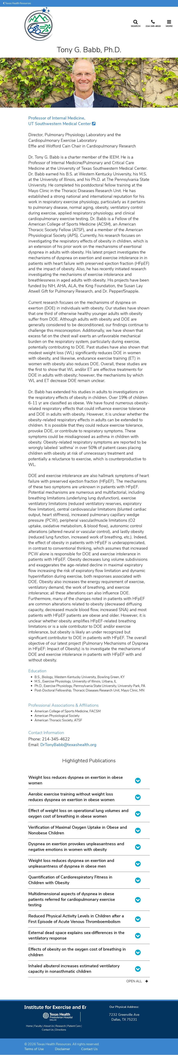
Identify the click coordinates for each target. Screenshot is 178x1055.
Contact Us (47, 1030)
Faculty (38, 1026)
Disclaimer (62, 1049)
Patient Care (74, 1026)
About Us (49, 1026)
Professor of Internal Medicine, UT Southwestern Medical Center (59, 121)
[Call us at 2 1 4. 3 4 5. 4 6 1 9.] (153, 24)
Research (61, 1026)
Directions (60, 1030)
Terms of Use (34, 1049)
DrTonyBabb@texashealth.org (68, 745)
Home (29, 1026)
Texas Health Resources (17, 3)
